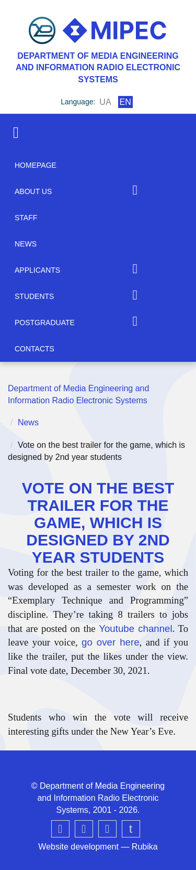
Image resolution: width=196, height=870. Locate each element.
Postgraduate (45, 322)
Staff (26, 217)
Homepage (35, 165)
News (26, 244)
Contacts (34, 349)
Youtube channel (135, 628)
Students (34, 296)
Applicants (37, 270)
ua (105, 102)
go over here (110, 642)
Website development (78, 846)
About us (33, 191)
